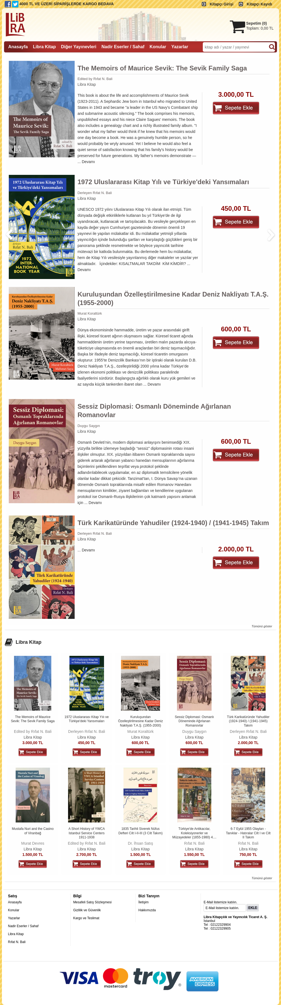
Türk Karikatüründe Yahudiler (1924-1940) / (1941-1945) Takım (173, 522)
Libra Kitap (86, 84)
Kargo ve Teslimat (86, 918)
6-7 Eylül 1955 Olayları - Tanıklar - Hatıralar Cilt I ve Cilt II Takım (248, 833)
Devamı (88, 162)
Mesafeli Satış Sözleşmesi (92, 902)
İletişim (143, 902)
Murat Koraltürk (89, 313)
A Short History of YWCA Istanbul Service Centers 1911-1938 (86, 833)
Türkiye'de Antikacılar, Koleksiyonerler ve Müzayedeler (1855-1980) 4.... (194, 833)
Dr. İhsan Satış (140, 843)
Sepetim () (256, 23)
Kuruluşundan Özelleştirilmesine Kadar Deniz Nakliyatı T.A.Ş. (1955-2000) (172, 298)
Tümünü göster (261, 626)
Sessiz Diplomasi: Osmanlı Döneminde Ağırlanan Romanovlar (154, 410)
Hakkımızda (147, 910)
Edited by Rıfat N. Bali (94, 79)
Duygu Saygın (88, 426)
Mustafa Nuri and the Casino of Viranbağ (33, 831)
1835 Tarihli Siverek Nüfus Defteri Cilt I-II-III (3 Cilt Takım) (140, 831)
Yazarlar (14, 918)
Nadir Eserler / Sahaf (23, 926)
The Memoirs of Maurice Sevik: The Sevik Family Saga (162, 68)
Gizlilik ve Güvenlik (87, 910)
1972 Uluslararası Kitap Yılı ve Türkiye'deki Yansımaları (163, 182)
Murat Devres (32, 843)
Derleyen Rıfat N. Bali (94, 193)
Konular (13, 910)
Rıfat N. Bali (194, 843)
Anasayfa (15, 902)
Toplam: (260, 28)
